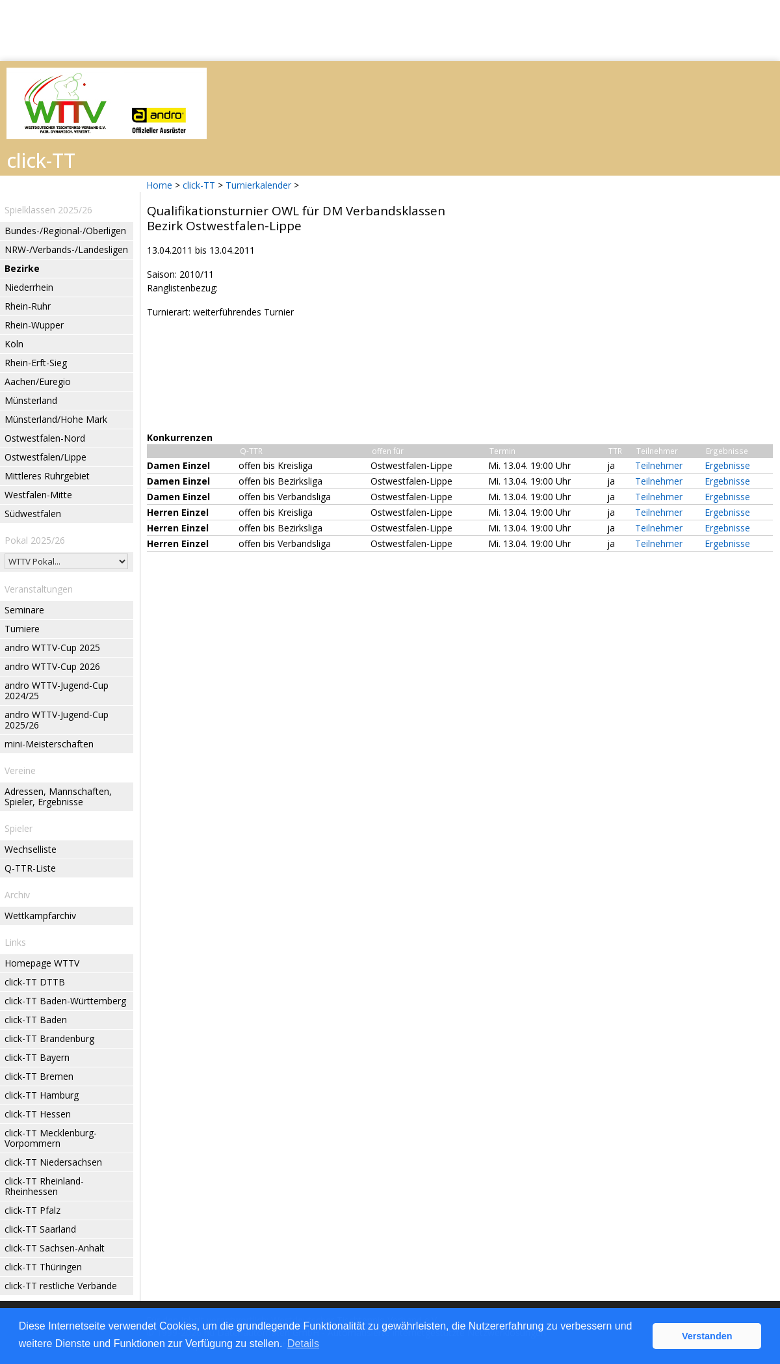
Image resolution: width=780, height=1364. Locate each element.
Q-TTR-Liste (30, 868)
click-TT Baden (36, 1019)
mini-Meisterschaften (49, 744)
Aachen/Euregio (38, 381)
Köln (14, 344)
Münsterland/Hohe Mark (56, 419)
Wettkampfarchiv (40, 915)
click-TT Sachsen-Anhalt (55, 1248)
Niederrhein (29, 287)
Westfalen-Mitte (38, 494)
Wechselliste (31, 849)
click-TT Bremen (39, 1076)
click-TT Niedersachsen (53, 1162)
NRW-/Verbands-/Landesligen (66, 249)
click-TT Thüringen (43, 1267)
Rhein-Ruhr (28, 306)
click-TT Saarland (40, 1229)
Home (159, 185)
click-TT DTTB (35, 982)
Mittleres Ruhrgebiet (47, 476)
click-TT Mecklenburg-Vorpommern (51, 1138)
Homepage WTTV (42, 963)
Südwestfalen (33, 513)
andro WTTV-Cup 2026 (52, 666)
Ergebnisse (727, 465)
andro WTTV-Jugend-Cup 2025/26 (57, 719)
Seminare (24, 610)
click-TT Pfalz (32, 1210)
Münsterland (31, 400)
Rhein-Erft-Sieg (36, 362)
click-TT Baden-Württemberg (65, 1001)
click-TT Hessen (38, 1114)
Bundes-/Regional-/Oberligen (65, 230)
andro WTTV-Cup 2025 (52, 647)
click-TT (199, 185)
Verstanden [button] (707, 1336)
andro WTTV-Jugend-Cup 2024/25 (57, 690)
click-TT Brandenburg (49, 1038)
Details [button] (303, 1343)
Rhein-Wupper (34, 325)
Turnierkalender (258, 185)
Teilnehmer (658, 465)
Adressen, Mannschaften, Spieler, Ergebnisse (58, 796)
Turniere (22, 628)
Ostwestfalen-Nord (45, 438)
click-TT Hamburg (42, 1095)
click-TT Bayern (37, 1057)
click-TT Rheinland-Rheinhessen (44, 1186)
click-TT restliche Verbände (61, 1285)
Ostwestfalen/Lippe (45, 457)
